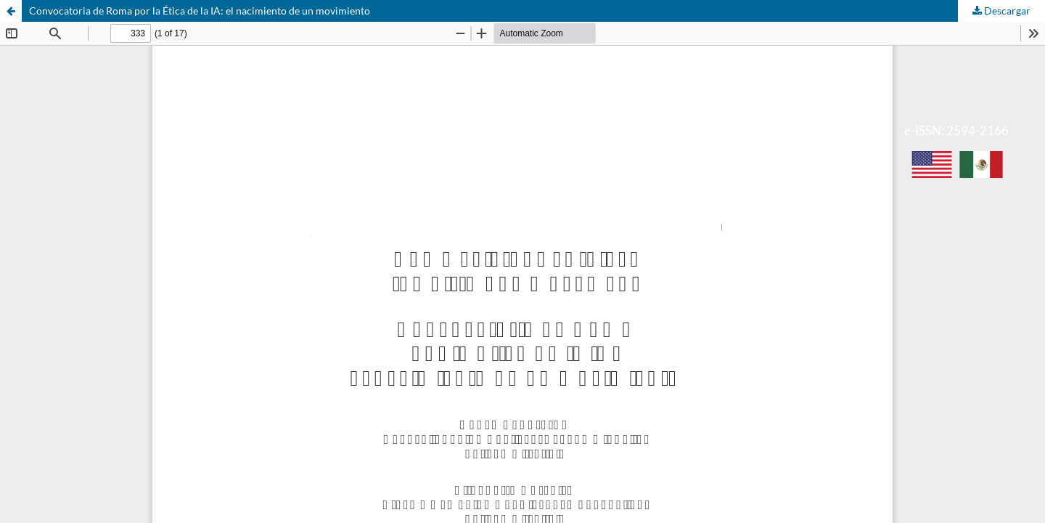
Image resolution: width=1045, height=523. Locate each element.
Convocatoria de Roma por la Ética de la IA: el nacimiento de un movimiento (199, 10)
